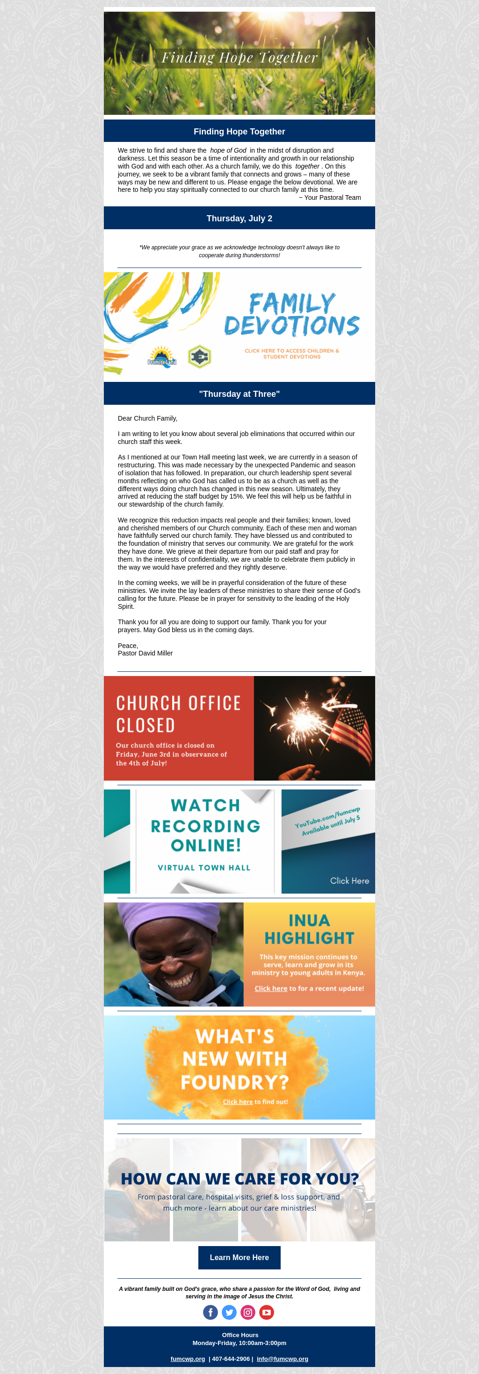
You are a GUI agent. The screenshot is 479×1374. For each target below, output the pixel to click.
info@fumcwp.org (282, 1358)
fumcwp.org (188, 1358)
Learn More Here (239, 1257)
